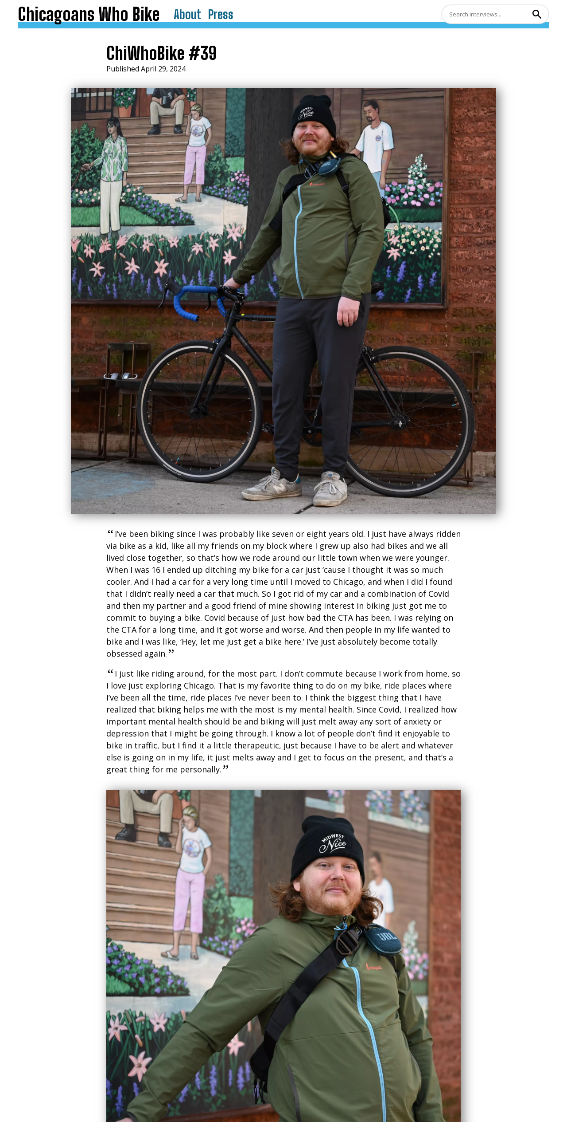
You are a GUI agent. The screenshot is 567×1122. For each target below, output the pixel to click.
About (187, 14)
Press (220, 14)
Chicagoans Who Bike (88, 14)
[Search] (485, 14)
